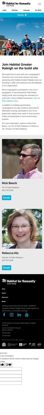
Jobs (3, 289)
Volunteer (15, 10)
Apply (4, 10)
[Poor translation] (8, 365)
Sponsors (5, 297)
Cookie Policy (6, 335)
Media (4, 301)
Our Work (38, 10)
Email (6, 197)
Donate (21, 15)
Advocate (26, 10)
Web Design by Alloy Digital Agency (13, 340)
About (4, 293)
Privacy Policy (6, 333)
